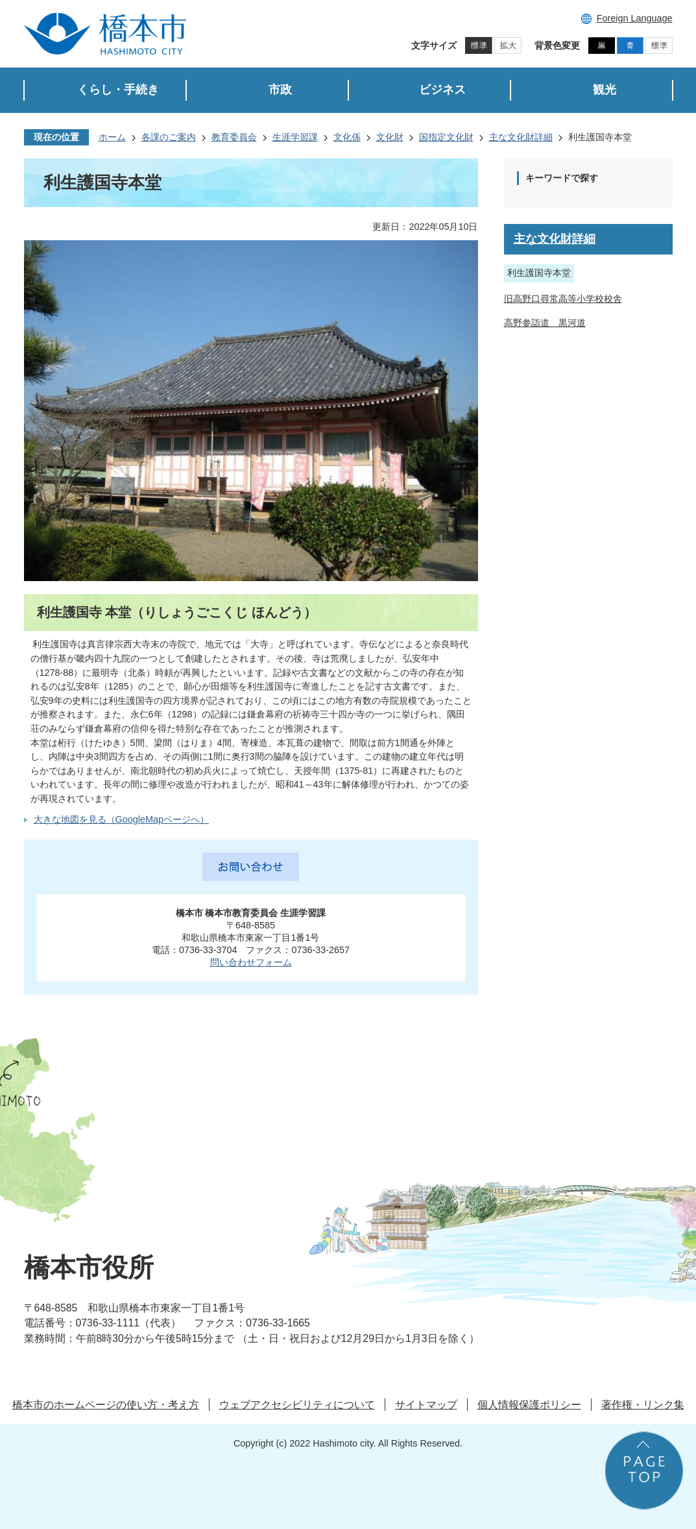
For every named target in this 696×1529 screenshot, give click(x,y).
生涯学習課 (295, 137)
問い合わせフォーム (251, 962)
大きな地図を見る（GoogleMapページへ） (121, 819)
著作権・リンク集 (642, 1404)
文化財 (389, 137)
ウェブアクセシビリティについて (297, 1404)
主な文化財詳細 (521, 137)
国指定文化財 (446, 137)
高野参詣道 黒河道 (545, 322)
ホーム (112, 137)
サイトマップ (426, 1404)
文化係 (347, 137)
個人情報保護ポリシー (529, 1404)
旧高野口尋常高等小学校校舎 (563, 298)
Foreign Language (635, 18)
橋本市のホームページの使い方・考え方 (105, 1404)
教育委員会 (234, 137)
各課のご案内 (168, 137)
